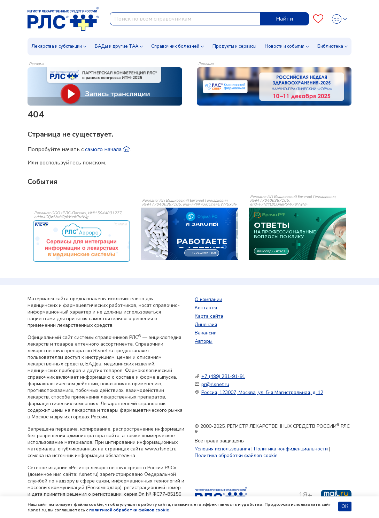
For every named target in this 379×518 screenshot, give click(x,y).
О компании (208, 299)
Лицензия (206, 324)
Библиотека (330, 46)
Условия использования (222, 449)
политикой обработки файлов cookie (129, 510)
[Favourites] (318, 19)
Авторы (203, 341)
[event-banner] (81, 241)
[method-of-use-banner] (105, 86)
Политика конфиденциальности (291, 449)
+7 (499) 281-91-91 (223, 376)
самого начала (107, 149)
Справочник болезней (175, 46)
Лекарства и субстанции (56, 46)
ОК (344, 506)
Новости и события (284, 46)
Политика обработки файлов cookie (236, 455)
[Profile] (339, 19)
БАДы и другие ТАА (116, 46)
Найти (284, 19)
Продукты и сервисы (234, 46)
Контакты (206, 307)
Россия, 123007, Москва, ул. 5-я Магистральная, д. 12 (262, 392)
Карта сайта (209, 316)
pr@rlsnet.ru (215, 384)
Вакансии (206, 333)
